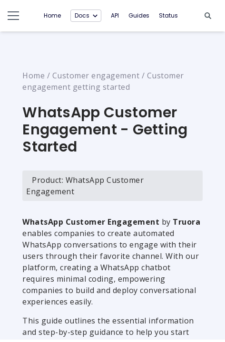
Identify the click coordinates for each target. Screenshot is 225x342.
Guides (138, 15)
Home (52, 15)
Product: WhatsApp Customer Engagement (85, 186)
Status (168, 15)
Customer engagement (96, 75)
